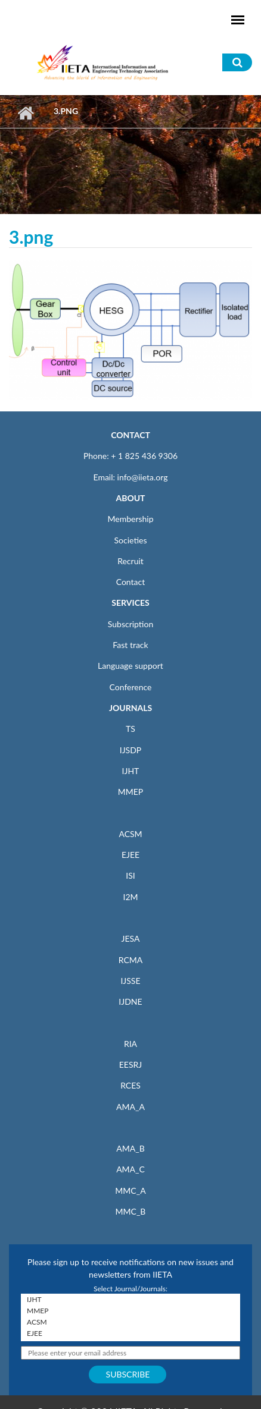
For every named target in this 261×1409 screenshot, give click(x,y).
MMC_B (131, 1211)
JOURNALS (130, 708)
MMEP (131, 792)
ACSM (130, 834)
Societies (130, 540)
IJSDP (130, 750)
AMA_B (130, 1148)
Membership (130, 519)
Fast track (130, 645)
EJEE (130, 855)
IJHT (130, 771)
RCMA (131, 960)
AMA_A (130, 1107)
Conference (131, 687)
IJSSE (130, 981)
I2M (130, 897)
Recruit (130, 561)
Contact (130, 582)
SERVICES (130, 602)
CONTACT (130, 435)
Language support (130, 666)
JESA (131, 938)
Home (25, 113)
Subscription (130, 624)
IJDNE (130, 1001)
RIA (130, 1044)
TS (130, 729)
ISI (130, 875)
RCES (130, 1085)
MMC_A (130, 1190)
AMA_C (130, 1169)
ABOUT (130, 498)
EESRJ (130, 1064)
